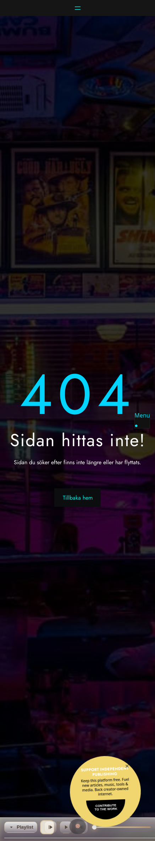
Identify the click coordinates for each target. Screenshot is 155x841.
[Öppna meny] (77, 8)
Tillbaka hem (78, 498)
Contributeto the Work (106, 807)
